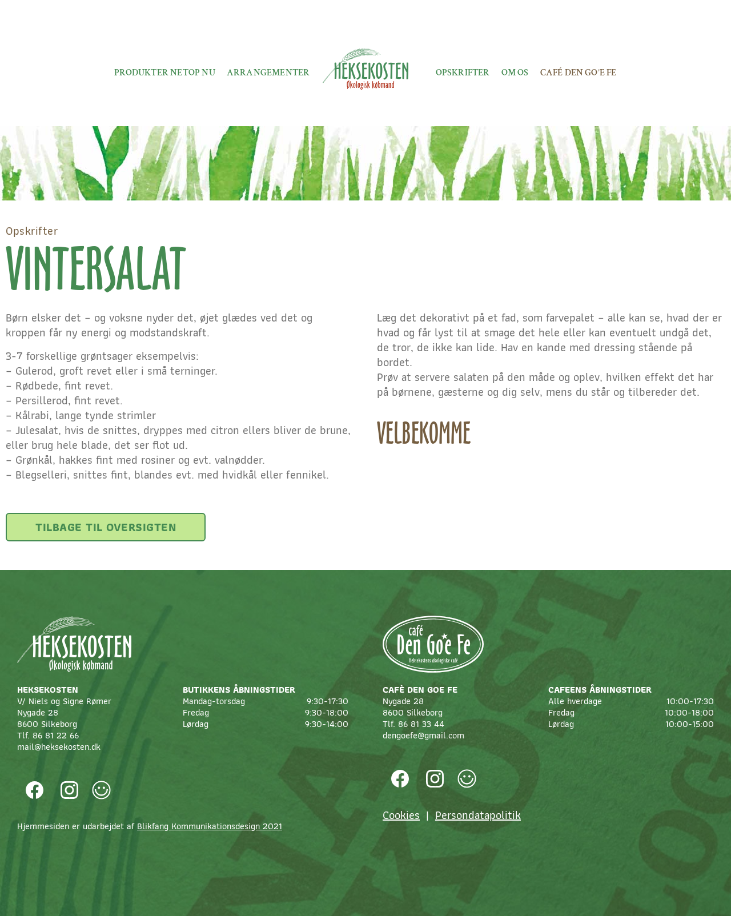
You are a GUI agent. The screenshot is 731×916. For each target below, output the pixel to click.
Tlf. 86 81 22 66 (48, 735)
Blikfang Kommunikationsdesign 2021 (209, 826)
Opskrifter (463, 73)
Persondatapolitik (478, 815)
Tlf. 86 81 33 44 (413, 724)
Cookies (401, 815)
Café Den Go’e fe (578, 73)
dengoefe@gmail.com (423, 735)
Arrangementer (268, 73)
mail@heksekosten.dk (59, 747)
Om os (515, 73)
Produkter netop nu (164, 73)
